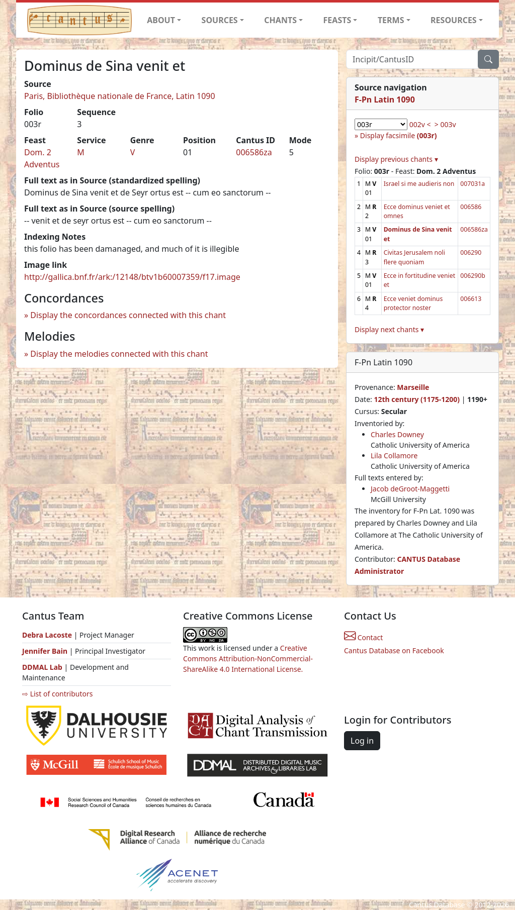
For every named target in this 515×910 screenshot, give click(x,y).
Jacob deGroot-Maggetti (410, 488)
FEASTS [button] (337, 20)
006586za (254, 152)
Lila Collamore (394, 455)
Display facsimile (398, 135)
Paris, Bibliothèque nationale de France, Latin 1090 (119, 96)
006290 (470, 252)
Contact (363, 637)
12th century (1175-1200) (417, 399)
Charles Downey (397, 434)
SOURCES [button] (220, 20)
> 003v (445, 124)
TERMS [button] (391, 20)
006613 (470, 298)
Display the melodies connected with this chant (119, 353)
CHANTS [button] (280, 20)
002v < (420, 124)
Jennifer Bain (45, 651)
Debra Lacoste (47, 635)
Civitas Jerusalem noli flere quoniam (414, 257)
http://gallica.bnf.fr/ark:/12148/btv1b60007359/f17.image (132, 276)
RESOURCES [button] (454, 20)
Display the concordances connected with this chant (128, 315)
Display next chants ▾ (389, 329)
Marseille (413, 387)
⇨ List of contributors (57, 693)
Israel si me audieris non (419, 183)
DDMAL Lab (42, 667)
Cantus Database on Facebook (394, 650)
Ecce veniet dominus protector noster (413, 303)
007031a (472, 183)
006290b (472, 275)
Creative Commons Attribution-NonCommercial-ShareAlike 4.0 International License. (248, 658)
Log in (362, 740)
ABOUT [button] (161, 20)
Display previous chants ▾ (396, 159)
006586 (470, 207)
